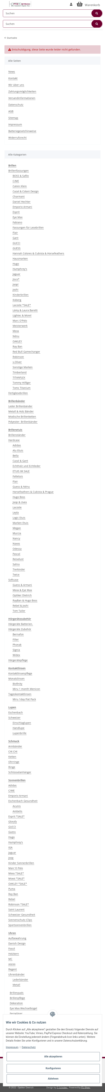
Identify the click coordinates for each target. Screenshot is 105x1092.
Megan (17, 528)
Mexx (16, 331)
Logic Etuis (19, 517)
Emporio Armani (22, 206)
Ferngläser (16, 1013)
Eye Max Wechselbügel (23, 1008)
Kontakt (12, 78)
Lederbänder (20, 979)
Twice (16, 574)
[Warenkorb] (88, 4)
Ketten (12, 756)
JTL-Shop (85, 1087)
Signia (16, 649)
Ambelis (17, 811)
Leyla (16, 512)
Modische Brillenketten (22, 416)
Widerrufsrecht (17, 137)
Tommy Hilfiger (22, 382)
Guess (12, 832)
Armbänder (15, 746)
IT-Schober (62, 1087)
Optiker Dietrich (22, 595)
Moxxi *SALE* (16, 878)
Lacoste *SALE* (22, 305)
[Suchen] (52, 13)
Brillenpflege (17, 998)
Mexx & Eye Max (22, 590)
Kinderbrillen (21, 294)
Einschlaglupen (22, 722)
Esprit (16, 212)
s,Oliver (17, 362)
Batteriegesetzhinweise (22, 131)
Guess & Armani (22, 585)
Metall (16, 984)
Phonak (17, 644)
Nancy (16, 538)
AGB (10, 111)
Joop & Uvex (20, 502)
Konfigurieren (53, 1068)
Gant (15, 238)
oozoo (11, 964)
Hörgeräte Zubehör (19, 629)
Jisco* (16, 279)
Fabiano (17, 222)
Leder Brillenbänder (20, 406)
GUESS (17, 248)
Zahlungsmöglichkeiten (22, 91)
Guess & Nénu (21, 486)
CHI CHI (12, 751)
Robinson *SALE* (18, 904)
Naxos (16, 543)
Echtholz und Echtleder (26, 466)
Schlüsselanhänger (19, 772)
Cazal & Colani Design (26, 191)
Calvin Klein (20, 186)
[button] (71, 4)
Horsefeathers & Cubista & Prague (33, 491)
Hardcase (14, 440)
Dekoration (16, 1003)
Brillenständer (16, 435)
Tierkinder (19, 569)
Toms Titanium (21, 388)
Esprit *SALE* (16, 816)
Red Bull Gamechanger (26, 351)
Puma (11, 888)
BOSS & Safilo (21, 175)
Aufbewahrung (17, 938)
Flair (15, 232)
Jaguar (16, 274)
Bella (16, 455)
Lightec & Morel (22, 315)
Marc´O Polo (15, 868)
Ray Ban (17, 346)
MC (10, 959)
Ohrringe (13, 761)
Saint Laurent (16, 909)
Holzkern (13, 953)
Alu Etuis (18, 450)
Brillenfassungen (18, 170)
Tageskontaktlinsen (19, 694)
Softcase (13, 579)
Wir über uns (16, 84)
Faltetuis (18, 476)
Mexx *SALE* (16, 873)
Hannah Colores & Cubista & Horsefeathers (38, 253)
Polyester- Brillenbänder (22, 421)
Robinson (18, 356)
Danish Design (17, 943)
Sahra (16, 564)
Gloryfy (12, 821)
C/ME (16, 181)
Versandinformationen (21, 98)
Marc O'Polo (20, 320)
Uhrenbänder (16, 974)
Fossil (11, 948)
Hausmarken (20, 258)
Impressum (15, 124)
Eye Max (17, 217)
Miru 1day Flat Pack (24, 699)
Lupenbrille (19, 733)
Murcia (17, 533)
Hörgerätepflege (18, 660)
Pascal (16, 554)
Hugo (16, 263)
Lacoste (17, 507)
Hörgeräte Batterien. (20, 624)
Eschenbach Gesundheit (22, 801)
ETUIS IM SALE (21, 471)
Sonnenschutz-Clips (20, 920)
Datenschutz (15, 104)
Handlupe (18, 728)
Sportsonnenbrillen (20, 925)
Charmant (19, 196)
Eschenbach (15, 712)
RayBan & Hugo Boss (25, 600)
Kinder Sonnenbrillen (21, 863)
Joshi (15, 289)
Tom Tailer (19, 610)
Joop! (16, 284)
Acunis (17, 806)
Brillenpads (17, 992)
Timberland (20, 372)
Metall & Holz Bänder (21, 411)
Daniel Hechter (21, 201)
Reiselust (18, 559)
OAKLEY (17, 341)
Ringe (11, 767)
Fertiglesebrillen (18, 393)
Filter (16, 639)
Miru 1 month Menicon (26, 689)
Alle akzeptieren (53, 1056)
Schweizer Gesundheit (21, 914)
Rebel (11, 899)
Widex (16, 655)
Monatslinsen (16, 678)
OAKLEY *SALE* (17, 883)
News (11, 71)
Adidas (17, 445)
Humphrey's (20, 269)
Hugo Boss (19, 497)
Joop (11, 857)
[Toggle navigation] (4, 2)
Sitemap (13, 117)
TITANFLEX (19, 377)
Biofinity (17, 683)
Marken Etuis (20, 523)
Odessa (17, 548)
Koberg (17, 300)
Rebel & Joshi (20, 605)
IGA (10, 847)
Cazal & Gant (20, 460)
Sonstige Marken (23, 367)
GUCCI (16, 243)
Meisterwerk (20, 325)
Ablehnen (53, 1078)
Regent (12, 969)
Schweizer (14, 717)
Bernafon (18, 634)
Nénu (16, 336)
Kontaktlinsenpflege (20, 673)
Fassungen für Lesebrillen (28, 227)
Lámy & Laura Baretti (25, 310)
